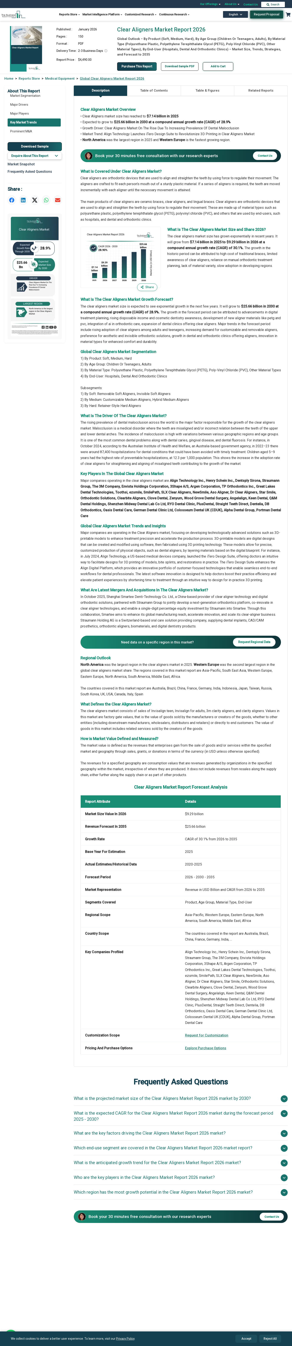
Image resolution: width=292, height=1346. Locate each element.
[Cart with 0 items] (288, 14)
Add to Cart (218, 66)
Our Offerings (210, 4)
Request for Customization (206, 1035)
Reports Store (69, 14)
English (235, 14)
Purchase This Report (137, 66)
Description (101, 92)
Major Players (19, 114)
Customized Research (141, 14)
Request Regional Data (254, 642)
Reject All (270, 1338)
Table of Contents (154, 91)
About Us (232, 4)
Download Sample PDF (180, 66)
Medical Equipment (60, 79)
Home (8, 79)
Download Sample (35, 146)
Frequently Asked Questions (30, 171)
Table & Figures (207, 91)
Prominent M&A (21, 132)
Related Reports (260, 91)
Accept (246, 1338)
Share (147, 287)
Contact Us (250, 4)
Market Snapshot (21, 164)
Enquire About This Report (34, 156)
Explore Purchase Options (205, 1048)
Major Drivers (19, 105)
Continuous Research (174, 14)
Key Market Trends (23, 123)
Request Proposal (266, 14)
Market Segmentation (25, 96)
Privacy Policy (125, 1338)
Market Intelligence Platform (102, 14)
